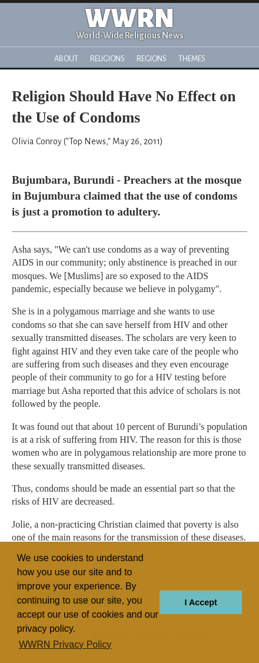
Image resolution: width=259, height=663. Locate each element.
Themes (191, 58)
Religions (107, 58)
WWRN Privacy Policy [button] (65, 644)
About (66, 58)
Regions (152, 58)
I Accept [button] (200, 602)
